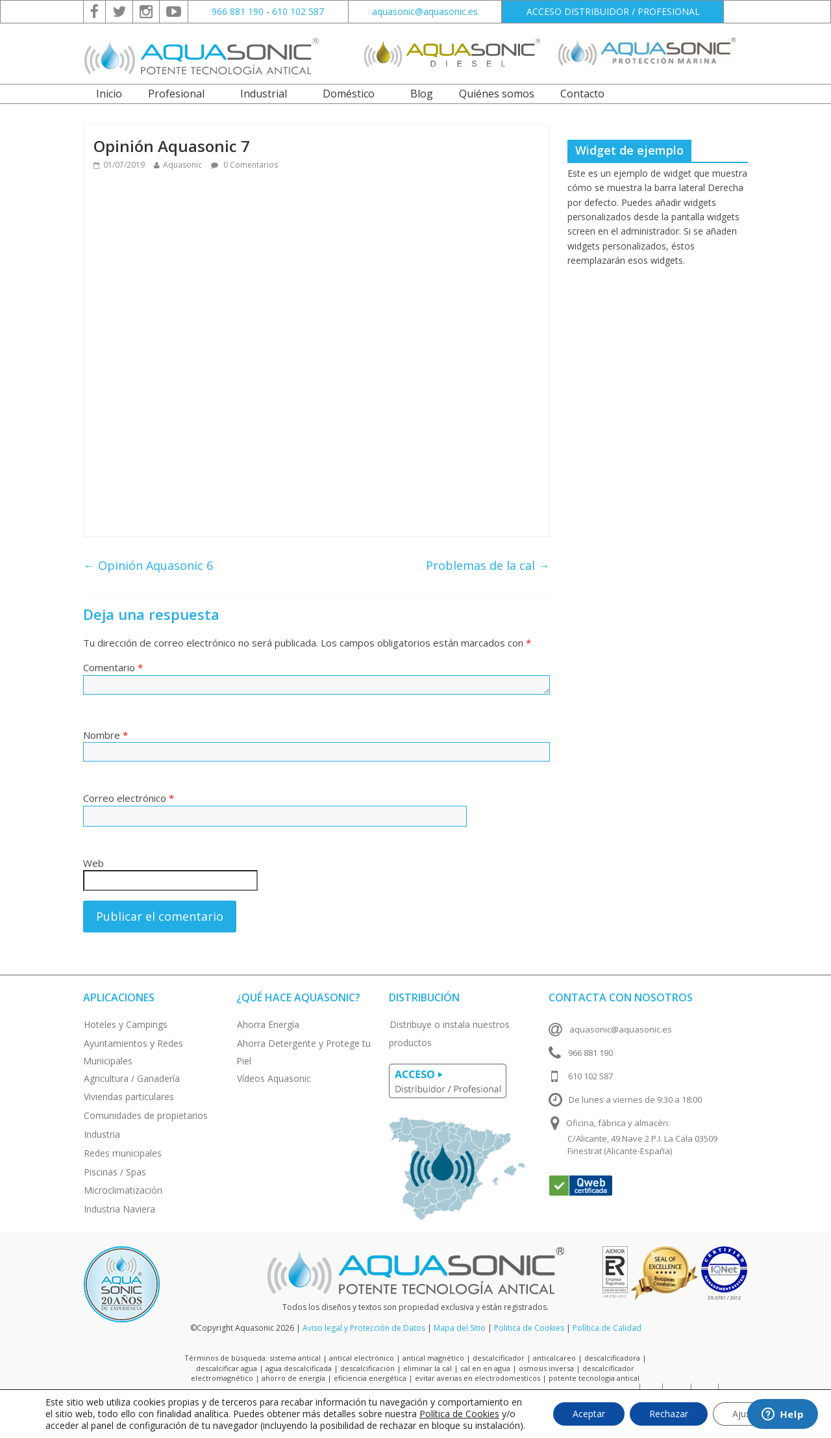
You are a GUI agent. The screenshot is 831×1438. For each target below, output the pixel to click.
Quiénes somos (496, 93)
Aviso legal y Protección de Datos (364, 1327)
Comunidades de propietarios (146, 1115)
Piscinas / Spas (115, 1172)
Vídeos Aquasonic (274, 1078)
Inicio (109, 93)
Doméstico (349, 93)
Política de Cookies (459, 1413)
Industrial (263, 93)
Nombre (105, 734)
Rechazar (668, 1413)
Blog (421, 93)
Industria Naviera (119, 1209)
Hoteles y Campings (125, 1024)
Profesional (176, 93)
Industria (102, 1134)
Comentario (113, 667)
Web (93, 862)
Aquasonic (182, 164)
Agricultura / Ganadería (132, 1078)
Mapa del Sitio (460, 1327)
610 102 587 (298, 11)
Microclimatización (123, 1190)
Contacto (582, 93)
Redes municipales (123, 1153)
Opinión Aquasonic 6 (148, 565)
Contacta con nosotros (621, 997)
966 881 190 (238, 11)
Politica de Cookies (529, 1327)
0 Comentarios (244, 164)
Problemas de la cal (488, 565)
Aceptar (589, 1413)
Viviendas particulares (129, 1096)
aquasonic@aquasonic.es (425, 11)
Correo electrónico (128, 797)
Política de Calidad (607, 1327)
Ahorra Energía (268, 1024)
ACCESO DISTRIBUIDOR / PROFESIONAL (613, 11)
